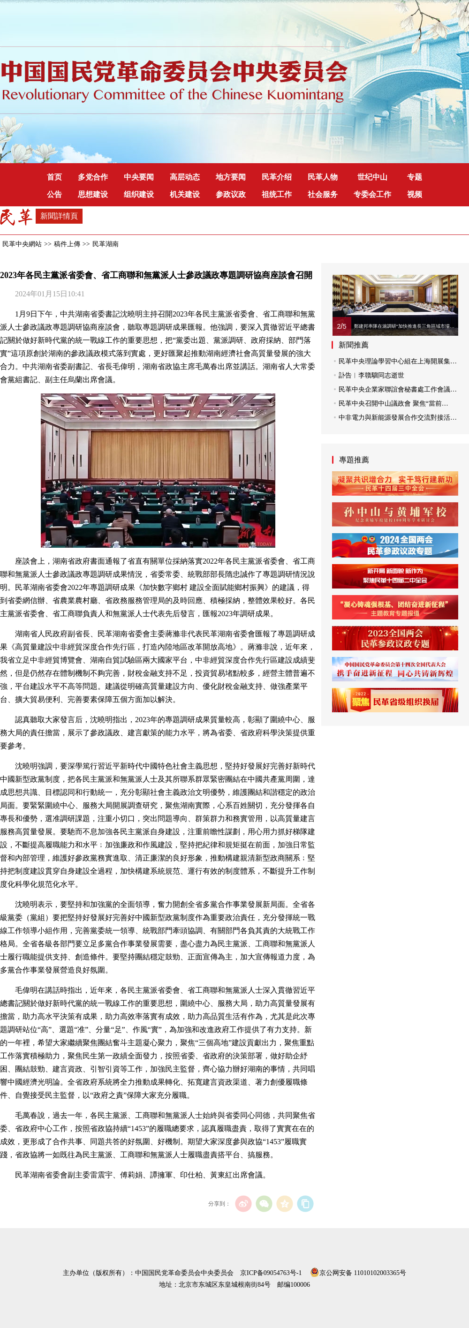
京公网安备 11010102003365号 (358, 1271)
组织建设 (139, 194)
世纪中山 (372, 177)
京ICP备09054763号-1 (271, 1272)
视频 (414, 194)
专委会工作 (372, 194)
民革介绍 (277, 177)
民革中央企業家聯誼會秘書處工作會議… (398, 389)
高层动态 (185, 177)
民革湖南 (105, 244)
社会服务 (323, 194)
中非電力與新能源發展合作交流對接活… (398, 417)
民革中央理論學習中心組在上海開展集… (398, 361)
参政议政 (231, 194)
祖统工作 (277, 194)
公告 (54, 194)
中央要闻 (139, 177)
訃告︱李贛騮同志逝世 (371, 375)
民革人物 (323, 177)
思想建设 (93, 194)
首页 (54, 177)
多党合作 (93, 177)
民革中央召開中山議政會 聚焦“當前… (393, 403)
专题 (414, 177)
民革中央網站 (22, 244)
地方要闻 (231, 177)
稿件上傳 (67, 244)
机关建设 (185, 194)
